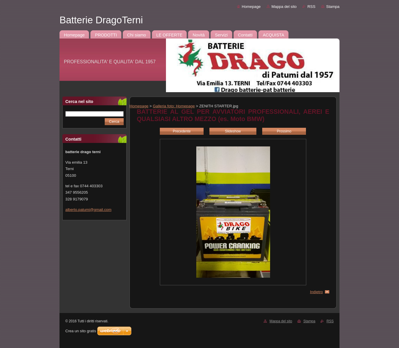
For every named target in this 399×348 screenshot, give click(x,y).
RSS (311, 6)
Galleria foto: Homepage (174, 106)
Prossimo (284, 131)
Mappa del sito (284, 6)
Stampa (333, 6)
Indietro (316, 292)
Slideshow (233, 131)
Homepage (251, 6)
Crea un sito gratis (80, 331)
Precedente (181, 131)
